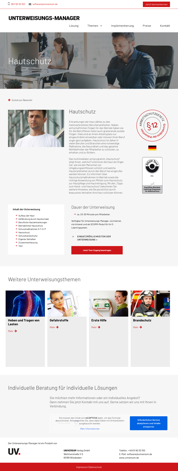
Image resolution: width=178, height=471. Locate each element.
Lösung (73, 26)
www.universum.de (129, 457)
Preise (147, 26)
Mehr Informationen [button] (90, 428)
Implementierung (122, 26)
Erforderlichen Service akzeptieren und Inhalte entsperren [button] (149, 423)
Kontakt (165, 26)
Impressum (82, 467)
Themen (92, 26)
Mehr (12, 331)
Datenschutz (95, 467)
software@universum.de (43, 4)
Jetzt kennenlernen (156, 4)
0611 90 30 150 (16, 4)
